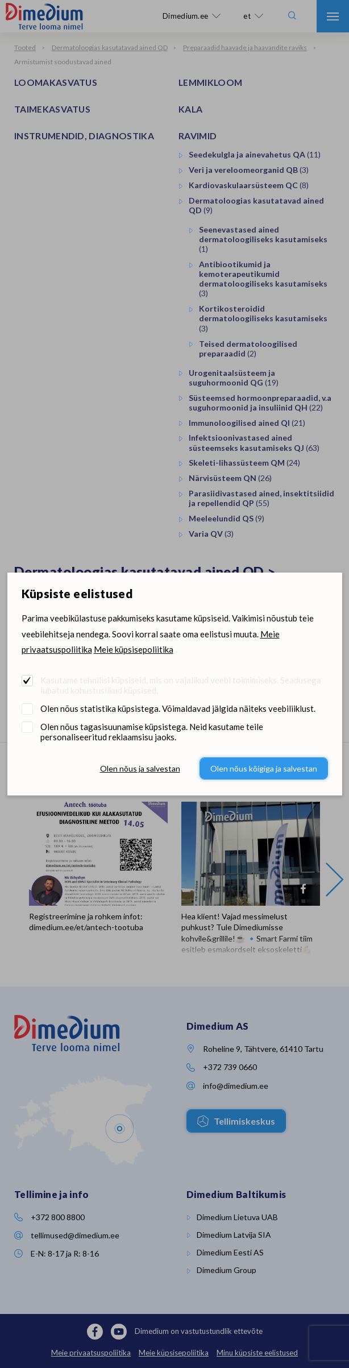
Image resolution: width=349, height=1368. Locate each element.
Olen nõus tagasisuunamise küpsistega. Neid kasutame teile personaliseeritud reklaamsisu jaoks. (151, 732)
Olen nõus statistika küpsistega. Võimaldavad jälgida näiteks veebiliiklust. (177, 708)
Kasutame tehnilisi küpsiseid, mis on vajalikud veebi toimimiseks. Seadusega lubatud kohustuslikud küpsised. (180, 685)
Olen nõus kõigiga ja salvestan (263, 768)
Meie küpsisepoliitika (133, 649)
